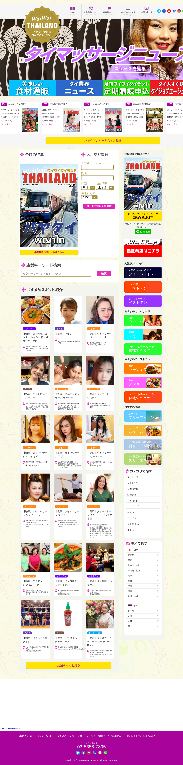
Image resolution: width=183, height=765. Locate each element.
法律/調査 (132, 495)
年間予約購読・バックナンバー (36, 736)
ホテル (130, 530)
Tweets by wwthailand (10, 729)
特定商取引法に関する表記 (140, 736)
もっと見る (6, 124)
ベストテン (138, 286)
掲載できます (141, 348)
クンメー (136, 382)
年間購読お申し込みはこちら (49, 252)
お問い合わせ (146, 11)
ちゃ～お (141, 430)
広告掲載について (91, 11)
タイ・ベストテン (142, 273)
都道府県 (105, 186)
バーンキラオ (140, 368)
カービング (132, 518)
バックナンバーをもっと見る (103, 140)
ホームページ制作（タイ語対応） (104, 736)
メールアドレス (97, 165)
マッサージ (132, 477)
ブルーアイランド (142, 417)
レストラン (132, 483)
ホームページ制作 (128, 11)
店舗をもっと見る (68, 665)
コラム (72, 11)
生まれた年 (89, 195)
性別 (88, 186)
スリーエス (141, 458)
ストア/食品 (133, 524)
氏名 (97, 176)
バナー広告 (76, 736)
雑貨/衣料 (132, 512)
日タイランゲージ (141, 445)
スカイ (134, 334)
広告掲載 (61, 736)
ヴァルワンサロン (142, 321)
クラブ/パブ (133, 506)
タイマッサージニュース (130, 68)
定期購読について (109, 11)
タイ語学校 (132, 500)
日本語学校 (132, 489)
